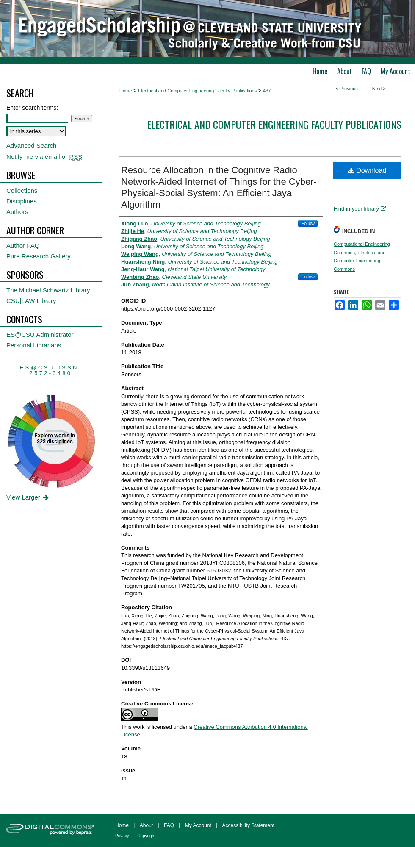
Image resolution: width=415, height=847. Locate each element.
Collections (21, 190)
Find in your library (360, 209)
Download (367, 170)
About (146, 825)
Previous (349, 88)
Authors (17, 211)
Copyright (146, 835)
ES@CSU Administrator (40, 334)
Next (377, 88)
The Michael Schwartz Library (48, 290)
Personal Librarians (33, 345)
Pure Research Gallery (38, 256)
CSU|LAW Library (31, 300)
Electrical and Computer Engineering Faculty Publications (197, 90)
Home (125, 90)
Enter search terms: (32, 107)
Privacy (122, 835)
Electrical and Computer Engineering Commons (359, 261)
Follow (308, 223)
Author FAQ (22, 245)
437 (267, 90)
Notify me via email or (44, 156)
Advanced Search (31, 145)
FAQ (169, 825)
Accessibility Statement (248, 825)
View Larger (28, 497)
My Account (198, 825)
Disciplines (21, 201)
